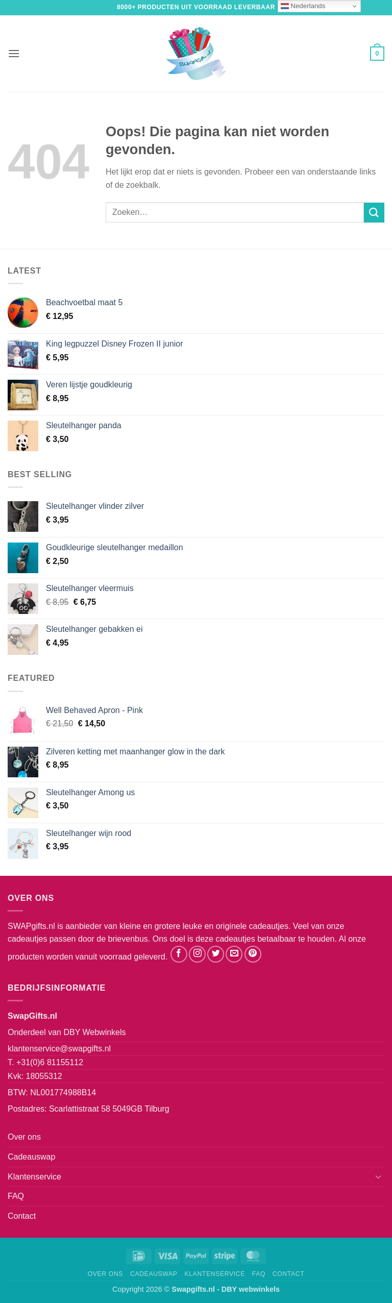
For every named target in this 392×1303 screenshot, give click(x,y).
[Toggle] (378, 1176)
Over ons (24, 1137)
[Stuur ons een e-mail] (234, 954)
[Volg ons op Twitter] (215, 954)
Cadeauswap (31, 1156)
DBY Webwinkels (94, 1032)
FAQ (16, 1196)
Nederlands (303, 6)
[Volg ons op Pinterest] (252, 954)
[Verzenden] (374, 213)
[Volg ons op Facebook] (178, 954)
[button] (14, 53)
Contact (22, 1216)
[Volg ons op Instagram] (197, 954)
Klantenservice (34, 1176)
